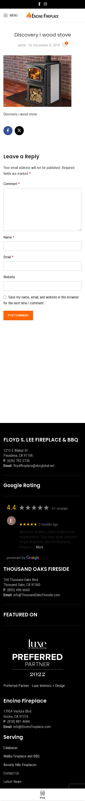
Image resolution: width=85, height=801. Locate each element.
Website (9, 277)
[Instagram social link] (45, 4)
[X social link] (19, 130)
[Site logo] (42, 15)
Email (8, 257)
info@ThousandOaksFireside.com (36, 595)
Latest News (12, 781)
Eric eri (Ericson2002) (35, 518)
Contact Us (11, 773)
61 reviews (60, 508)
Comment (11, 184)
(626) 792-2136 (18, 461)
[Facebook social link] (39, 4)
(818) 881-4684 (18, 721)
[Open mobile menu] (10, 15)
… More (38, 547)
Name (8, 237)
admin (22, 45)
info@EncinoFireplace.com (32, 727)
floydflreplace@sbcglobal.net (33, 466)
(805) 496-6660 (18, 590)
